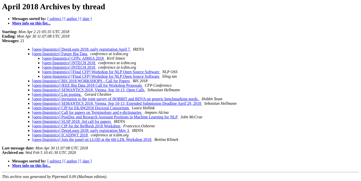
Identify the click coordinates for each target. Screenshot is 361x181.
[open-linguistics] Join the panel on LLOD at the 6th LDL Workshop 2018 (92, 139)
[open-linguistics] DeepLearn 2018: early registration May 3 (81, 130)
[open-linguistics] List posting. (57, 94)
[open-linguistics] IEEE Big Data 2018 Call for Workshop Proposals (87, 85)
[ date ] (86, 19)
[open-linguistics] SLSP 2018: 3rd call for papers (72, 121)
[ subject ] (55, 19)
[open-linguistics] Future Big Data (60, 54)
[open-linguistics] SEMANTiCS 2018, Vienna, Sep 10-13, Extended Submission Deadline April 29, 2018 (117, 103)
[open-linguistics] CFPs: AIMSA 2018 (73, 58)
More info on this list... (31, 23)
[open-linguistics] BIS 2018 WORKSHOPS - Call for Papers (81, 81)
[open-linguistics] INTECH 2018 (69, 63)
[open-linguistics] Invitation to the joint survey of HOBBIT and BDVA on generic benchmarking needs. (116, 99)
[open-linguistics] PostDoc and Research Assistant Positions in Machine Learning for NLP (105, 117)
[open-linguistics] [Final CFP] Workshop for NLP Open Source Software (101, 72)
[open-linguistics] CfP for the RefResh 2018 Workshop (76, 126)
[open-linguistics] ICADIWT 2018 (60, 135)
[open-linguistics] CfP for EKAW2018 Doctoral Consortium (81, 108)
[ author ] (71, 19)
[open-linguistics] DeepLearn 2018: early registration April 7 (81, 49)
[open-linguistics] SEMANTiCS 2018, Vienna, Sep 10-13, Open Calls (88, 90)
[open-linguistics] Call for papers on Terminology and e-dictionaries (87, 112)
